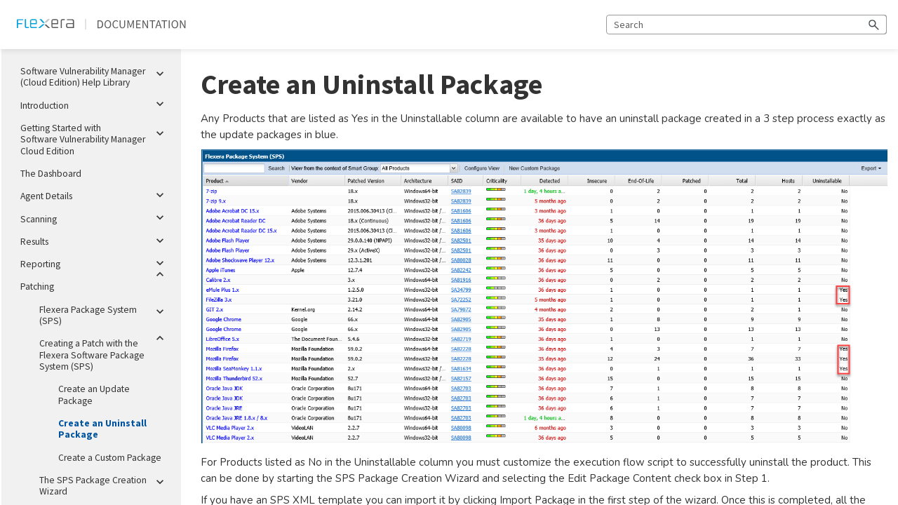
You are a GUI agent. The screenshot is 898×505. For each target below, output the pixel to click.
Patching (95, 284)
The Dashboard (50, 174)
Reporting (95, 263)
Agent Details (95, 195)
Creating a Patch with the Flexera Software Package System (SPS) (104, 352)
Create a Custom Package (109, 458)
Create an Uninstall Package (102, 428)
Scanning (95, 218)
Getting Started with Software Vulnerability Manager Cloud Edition (95, 137)
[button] (874, 24)
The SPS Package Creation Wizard (104, 483)
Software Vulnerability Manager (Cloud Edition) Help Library (95, 74)
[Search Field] (746, 24)
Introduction (95, 104)
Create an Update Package (94, 394)
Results (95, 240)
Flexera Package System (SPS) (104, 313)
